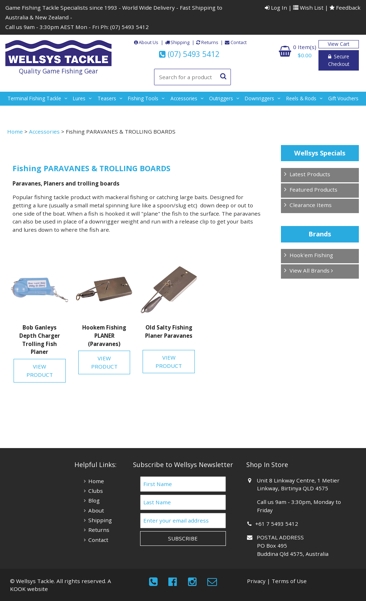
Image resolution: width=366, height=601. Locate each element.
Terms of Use (289, 580)
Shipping (179, 42)
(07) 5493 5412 (129, 26)
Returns (209, 42)
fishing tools (143, 98)
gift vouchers (343, 98)
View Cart (338, 43)
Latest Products (310, 173)
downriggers (259, 98)
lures (79, 98)
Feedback (345, 7)
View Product (39, 370)
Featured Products (313, 189)
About (96, 510)
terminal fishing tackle (34, 98)
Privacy (256, 580)
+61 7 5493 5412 (277, 523)
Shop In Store (267, 464)
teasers (107, 98)
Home (15, 131)
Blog (94, 500)
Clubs (95, 490)
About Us (148, 42)
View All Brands (311, 270)
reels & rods (301, 98)
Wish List (308, 7)
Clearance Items (311, 204)
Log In (276, 7)
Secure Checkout (338, 60)
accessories (183, 98)
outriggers (221, 98)
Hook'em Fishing (311, 254)
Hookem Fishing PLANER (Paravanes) (104, 335)
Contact (239, 42)
